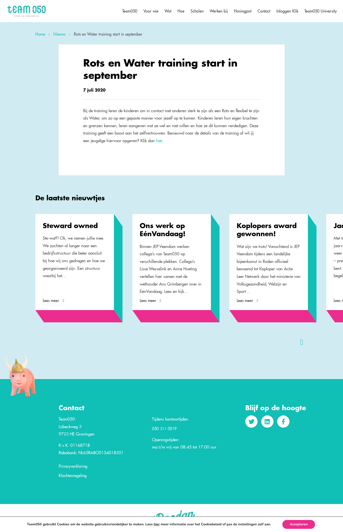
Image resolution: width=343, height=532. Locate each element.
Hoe (181, 11)
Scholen (197, 11)
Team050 (129, 11)
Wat (168, 11)
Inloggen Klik (287, 11)
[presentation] (302, 342)
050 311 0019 (164, 429)
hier (159, 140)
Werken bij (219, 11)
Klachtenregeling (73, 476)
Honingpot (242, 11)
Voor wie (150, 11)
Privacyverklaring (73, 466)
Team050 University (320, 11)
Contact (264, 11)
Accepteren (299, 524)
